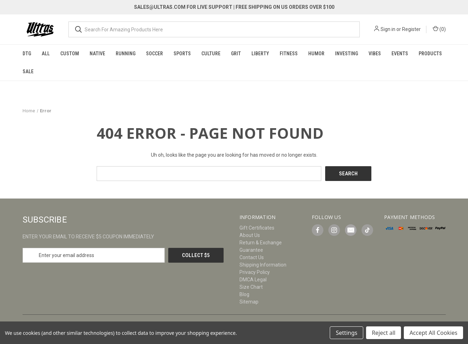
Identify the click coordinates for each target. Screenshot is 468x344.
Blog (244, 294)
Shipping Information (262, 265)
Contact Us (251, 257)
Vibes (375, 53)
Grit (236, 53)
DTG (27, 53)
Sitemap (249, 302)
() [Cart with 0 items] (439, 29)
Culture (210, 53)
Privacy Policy (254, 272)
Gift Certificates (256, 228)
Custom (69, 53)
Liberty (260, 53)
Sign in (388, 29)
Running (125, 53)
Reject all (383, 333)
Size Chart (251, 287)
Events (399, 53)
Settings (346, 333)
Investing (346, 53)
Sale (28, 71)
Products (430, 53)
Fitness (289, 53)
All (46, 53)
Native (97, 53)
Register (411, 29)
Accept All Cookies (433, 333)
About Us (249, 235)
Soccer (154, 53)
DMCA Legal (253, 279)
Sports (182, 53)
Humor (316, 53)
